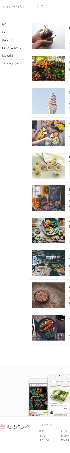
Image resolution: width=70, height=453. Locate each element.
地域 (41, 431)
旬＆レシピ (44, 440)
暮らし (42, 435)
